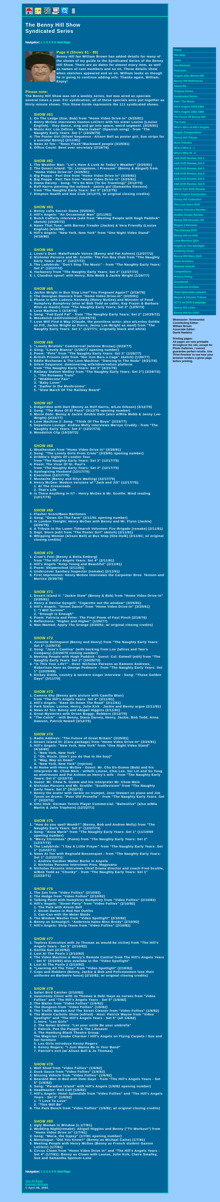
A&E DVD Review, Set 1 (189, 158)
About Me (180, 86)
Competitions (182, 271)
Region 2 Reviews (185, 225)
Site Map (179, 55)
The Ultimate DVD (185, 230)
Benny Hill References (188, 80)
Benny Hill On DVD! (186, 312)
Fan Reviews (182, 65)
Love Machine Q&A (186, 240)
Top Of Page (34, 1181)
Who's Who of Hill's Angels (191, 127)
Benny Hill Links (184, 307)
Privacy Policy (183, 276)
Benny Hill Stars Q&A (188, 256)
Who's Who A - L (184, 147)
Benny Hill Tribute (185, 137)
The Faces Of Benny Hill (189, 117)
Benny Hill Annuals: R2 (189, 220)
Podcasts (180, 70)
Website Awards (184, 266)
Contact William (36, 1184)
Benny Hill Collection (187, 199)
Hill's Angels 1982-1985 (189, 111)
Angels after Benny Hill (189, 75)
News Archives (183, 261)
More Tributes (183, 142)
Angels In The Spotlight (189, 245)
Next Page (63, 42)
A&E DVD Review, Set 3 (189, 168)
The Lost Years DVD (187, 204)
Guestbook (181, 281)
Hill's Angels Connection (190, 194)
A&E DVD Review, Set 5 (189, 178)
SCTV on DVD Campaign (190, 302)
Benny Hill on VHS (186, 235)
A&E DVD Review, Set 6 (189, 184)
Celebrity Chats (184, 251)
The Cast (179, 122)
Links (177, 60)
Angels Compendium (187, 132)
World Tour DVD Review (189, 189)
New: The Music (184, 101)
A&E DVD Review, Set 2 (189, 163)
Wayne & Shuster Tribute (190, 297)
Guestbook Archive (186, 287)
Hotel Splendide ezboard (190, 292)
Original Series (183, 91)
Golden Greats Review (188, 214)
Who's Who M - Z (185, 153)
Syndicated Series (185, 96)
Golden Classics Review (189, 209)
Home (178, 50)
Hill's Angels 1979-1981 (189, 106)
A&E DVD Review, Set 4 (189, 173)
